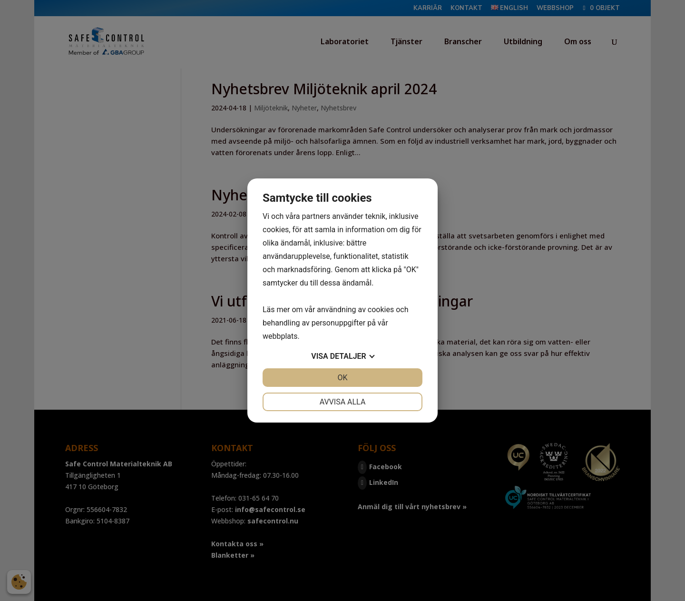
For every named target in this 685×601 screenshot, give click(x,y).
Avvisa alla (343, 401)
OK (342, 377)
